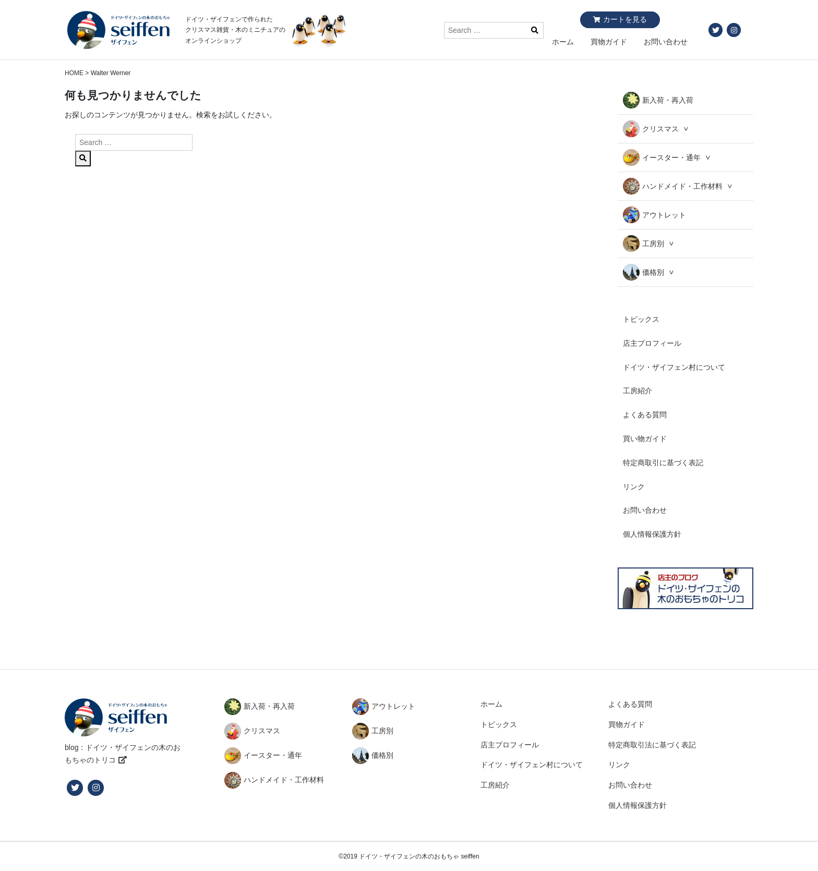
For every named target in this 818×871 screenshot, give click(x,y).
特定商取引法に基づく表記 (652, 745)
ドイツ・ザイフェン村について (674, 367)
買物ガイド (609, 42)
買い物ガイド (645, 438)
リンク (634, 486)
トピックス (641, 319)
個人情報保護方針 (652, 534)
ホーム (563, 42)
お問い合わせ (666, 42)
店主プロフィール (652, 343)
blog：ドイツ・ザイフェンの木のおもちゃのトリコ (123, 753)
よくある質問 (645, 414)
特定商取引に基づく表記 (663, 462)
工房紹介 (637, 390)
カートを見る (625, 19)
